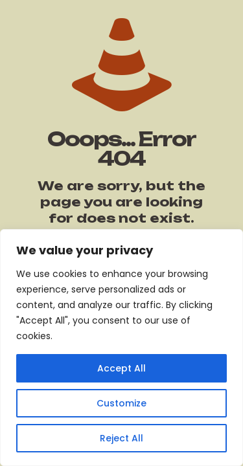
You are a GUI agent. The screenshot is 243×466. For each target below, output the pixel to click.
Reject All (121, 438)
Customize (121, 403)
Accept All (121, 368)
